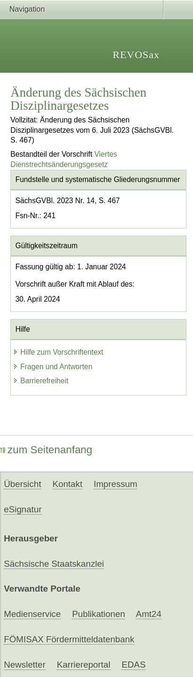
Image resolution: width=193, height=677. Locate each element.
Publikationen (98, 614)
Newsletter (25, 664)
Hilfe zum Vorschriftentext (58, 352)
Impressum (115, 484)
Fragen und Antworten (52, 367)
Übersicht (22, 484)
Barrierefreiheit (40, 381)
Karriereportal (83, 664)
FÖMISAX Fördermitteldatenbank (69, 639)
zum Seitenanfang (46, 450)
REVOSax (136, 55)
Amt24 (148, 614)
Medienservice (32, 614)
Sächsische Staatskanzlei (54, 564)
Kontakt (68, 484)
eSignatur (22, 509)
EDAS (134, 664)
